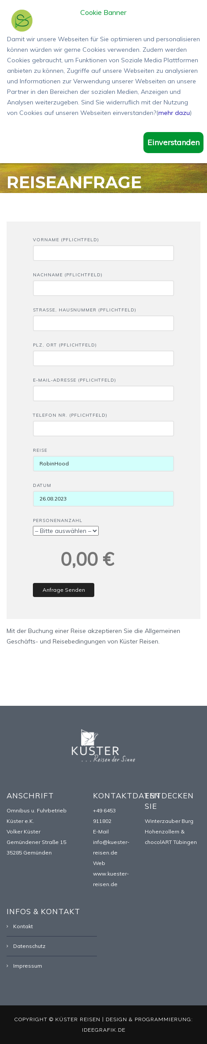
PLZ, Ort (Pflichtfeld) (103, 351)
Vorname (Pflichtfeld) (103, 246)
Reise (103, 457)
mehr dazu (174, 113)
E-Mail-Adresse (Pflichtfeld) (103, 387)
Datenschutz (29, 946)
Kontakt (23, 926)
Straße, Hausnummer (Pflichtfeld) (103, 316)
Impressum (27, 965)
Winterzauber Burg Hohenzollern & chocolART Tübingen (171, 831)
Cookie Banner (103, 13)
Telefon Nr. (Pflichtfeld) (103, 422)
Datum (103, 492)
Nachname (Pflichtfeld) (103, 281)
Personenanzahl (66, 526)
